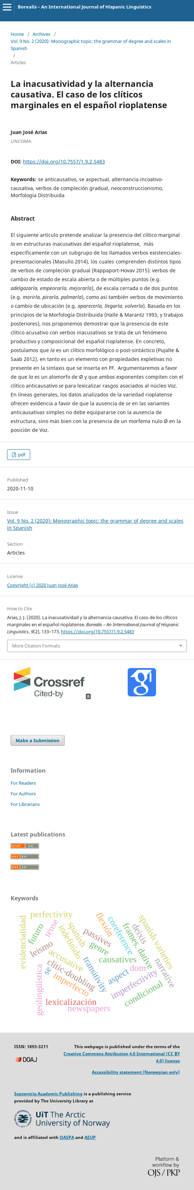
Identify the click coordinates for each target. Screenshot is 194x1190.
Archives (41, 34)
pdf (21, 454)
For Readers (23, 783)
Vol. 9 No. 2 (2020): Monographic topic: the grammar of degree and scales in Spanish (91, 44)
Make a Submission (38, 740)
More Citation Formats (36, 646)
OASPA (67, 1137)
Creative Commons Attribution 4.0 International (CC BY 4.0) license (121, 1057)
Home (17, 34)
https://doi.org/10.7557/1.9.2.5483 (64, 161)
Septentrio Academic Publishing (48, 1094)
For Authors (23, 793)
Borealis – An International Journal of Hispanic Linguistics (84, 7)
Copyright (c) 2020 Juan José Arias (42, 585)
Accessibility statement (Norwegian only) (136, 1072)
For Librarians (25, 804)
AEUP (90, 1137)
